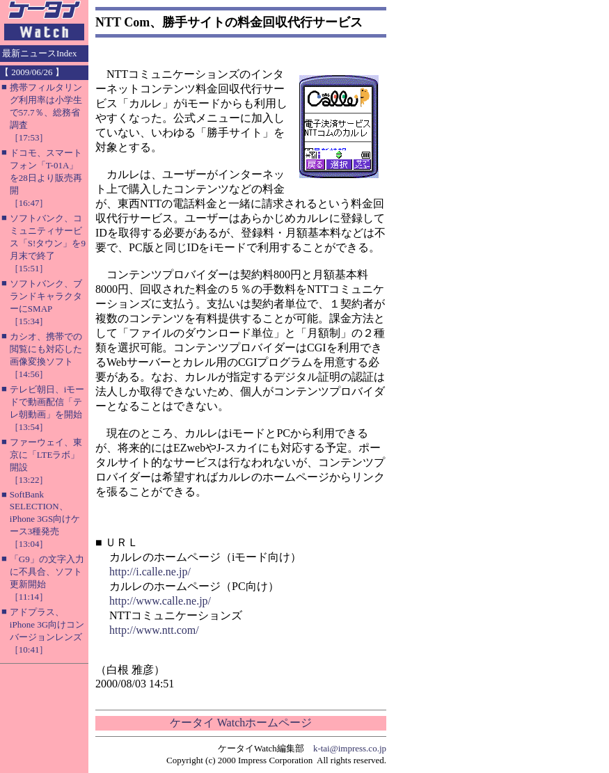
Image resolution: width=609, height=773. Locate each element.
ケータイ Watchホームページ (241, 722)
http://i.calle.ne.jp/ (150, 571)
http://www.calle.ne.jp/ (160, 601)
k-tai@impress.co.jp (349, 748)
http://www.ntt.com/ (154, 630)
